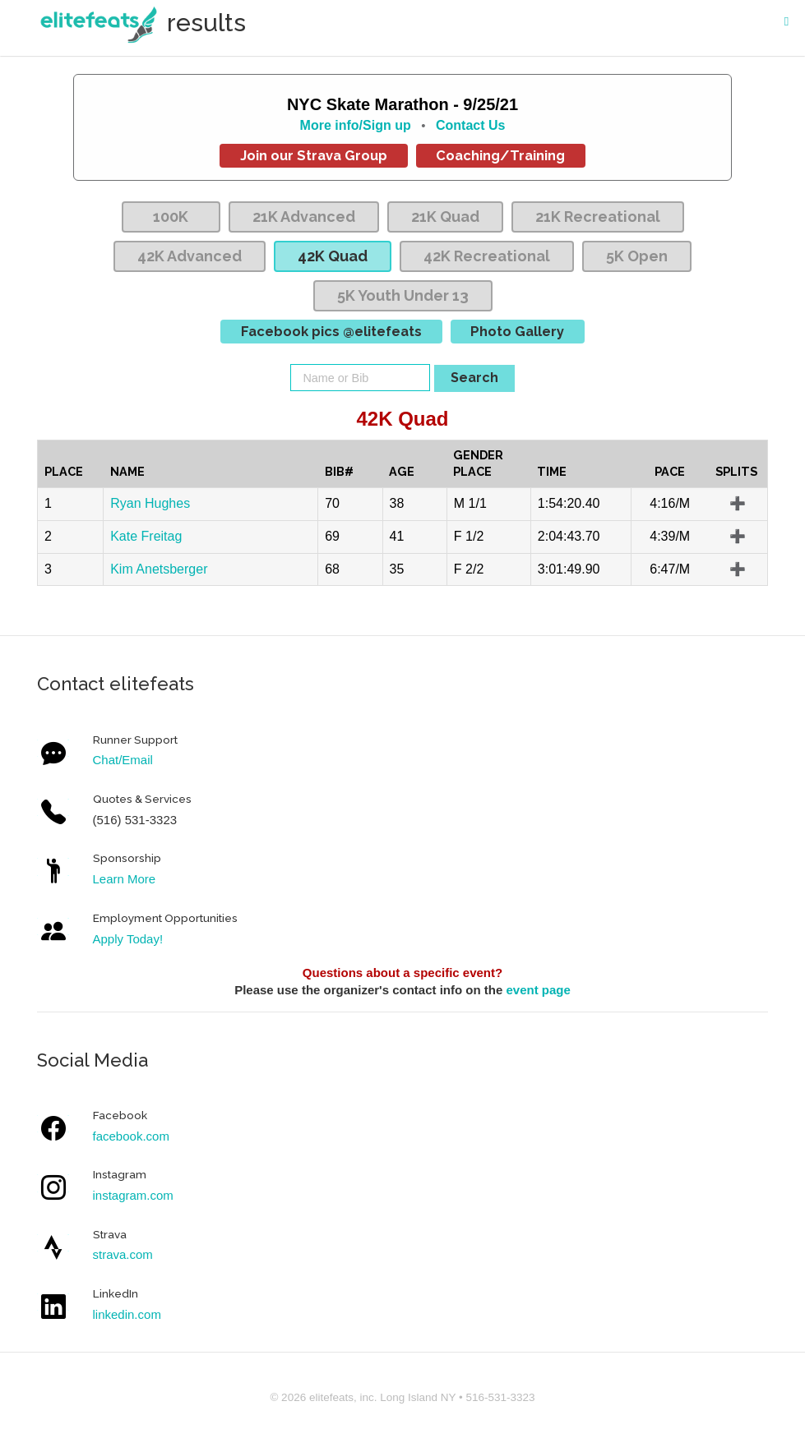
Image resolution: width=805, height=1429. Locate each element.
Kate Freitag (146, 536)
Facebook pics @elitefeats (331, 331)
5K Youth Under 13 (403, 295)
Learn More (124, 879)
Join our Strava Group (313, 155)
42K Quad (333, 256)
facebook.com (131, 1136)
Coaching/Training (500, 155)
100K (170, 216)
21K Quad (445, 216)
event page (538, 990)
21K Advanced (303, 216)
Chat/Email (123, 760)
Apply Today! (128, 939)
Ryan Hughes (150, 503)
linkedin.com (127, 1314)
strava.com (123, 1254)
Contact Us (470, 125)
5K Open (637, 256)
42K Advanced (189, 256)
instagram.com (133, 1195)
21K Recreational (597, 216)
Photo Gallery (517, 331)
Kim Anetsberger (158, 569)
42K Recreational (486, 256)
